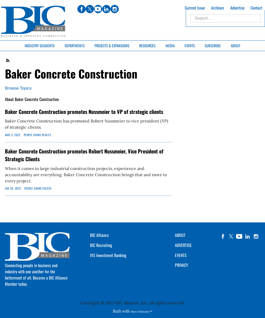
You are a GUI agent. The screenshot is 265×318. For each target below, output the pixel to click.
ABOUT (180, 235)
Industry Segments (40, 45)
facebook (223, 236)
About (235, 45)
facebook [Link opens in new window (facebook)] (81, 9)
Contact (256, 8)
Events (190, 45)
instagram (256, 236)
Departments (75, 45)
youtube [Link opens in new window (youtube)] (98, 9)
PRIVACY (181, 265)
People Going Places (37, 135)
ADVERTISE (183, 245)
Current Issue (195, 8)
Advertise (237, 8)
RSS (8, 60)
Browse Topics (18, 88)
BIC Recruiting (101, 245)
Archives (217, 8)
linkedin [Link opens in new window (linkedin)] (106, 9)
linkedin (248, 236)
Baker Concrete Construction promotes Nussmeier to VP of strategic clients (84, 111)
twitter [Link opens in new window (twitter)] (90, 9)
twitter (231, 236)
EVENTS (181, 255)
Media (170, 45)
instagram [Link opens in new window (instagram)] (115, 9)
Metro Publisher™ (141, 311)
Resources (147, 45)
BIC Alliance (99, 235)
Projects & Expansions (111, 45)
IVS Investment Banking (108, 255)
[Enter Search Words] (225, 18)
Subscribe (213, 45)
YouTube (239, 236)
